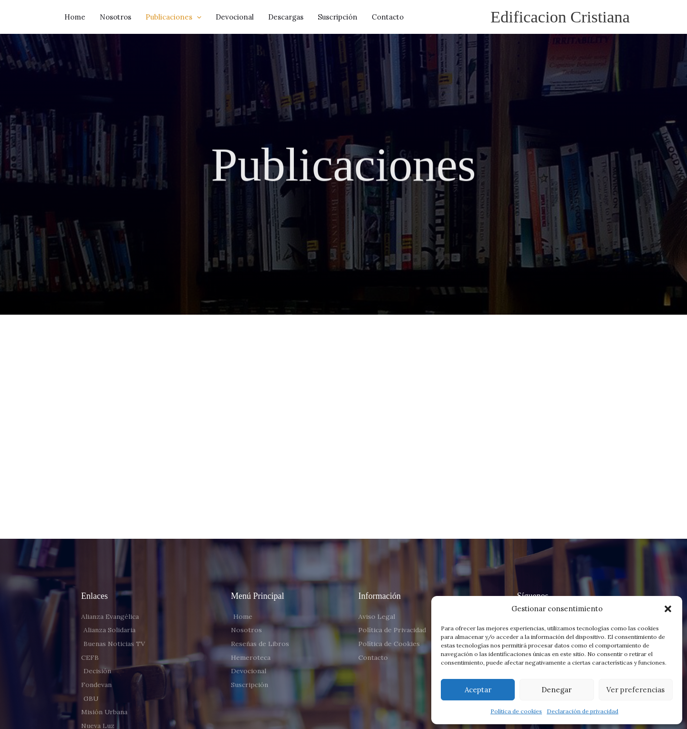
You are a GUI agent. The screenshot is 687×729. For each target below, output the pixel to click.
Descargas (285, 16)
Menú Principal (257, 596)
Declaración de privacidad (582, 711)
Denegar (556, 689)
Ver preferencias (635, 689)
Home (74, 16)
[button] (668, 609)
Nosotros (115, 16)
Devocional (235, 16)
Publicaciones (173, 17)
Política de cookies (516, 711)
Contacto (388, 16)
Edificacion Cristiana (559, 17)
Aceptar (478, 689)
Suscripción (337, 16)
